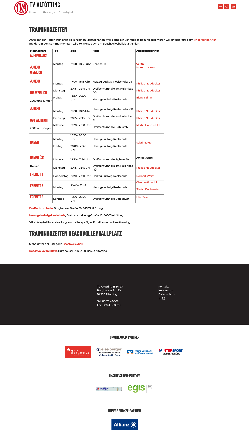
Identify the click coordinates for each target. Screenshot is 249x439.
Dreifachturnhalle (41, 208)
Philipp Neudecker (148, 83)
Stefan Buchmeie (147, 189)
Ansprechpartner (205, 39)
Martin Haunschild (148, 125)
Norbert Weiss (145, 176)
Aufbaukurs (38, 55)
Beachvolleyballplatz (43, 251)
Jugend (35, 108)
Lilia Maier (142, 197)
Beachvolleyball (73, 244)
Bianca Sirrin (144, 97)
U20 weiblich (38, 120)
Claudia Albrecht (146, 182)
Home (32, 12)
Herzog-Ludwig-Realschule (47, 215)
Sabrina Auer (144, 142)
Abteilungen (49, 12)
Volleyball (68, 12)
